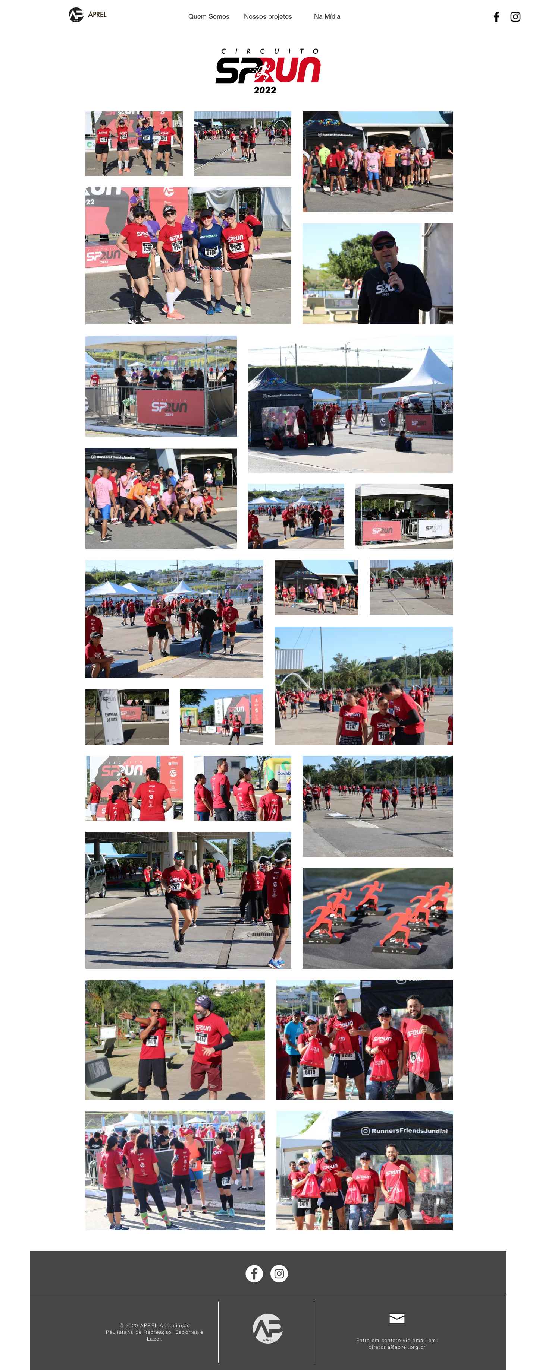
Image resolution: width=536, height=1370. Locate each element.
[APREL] (97, 14)
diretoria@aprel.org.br (397, 1347)
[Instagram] (515, 16)
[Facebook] (496, 16)
